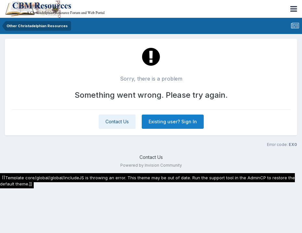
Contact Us (117, 121)
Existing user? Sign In (173, 121)
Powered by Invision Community (151, 165)
